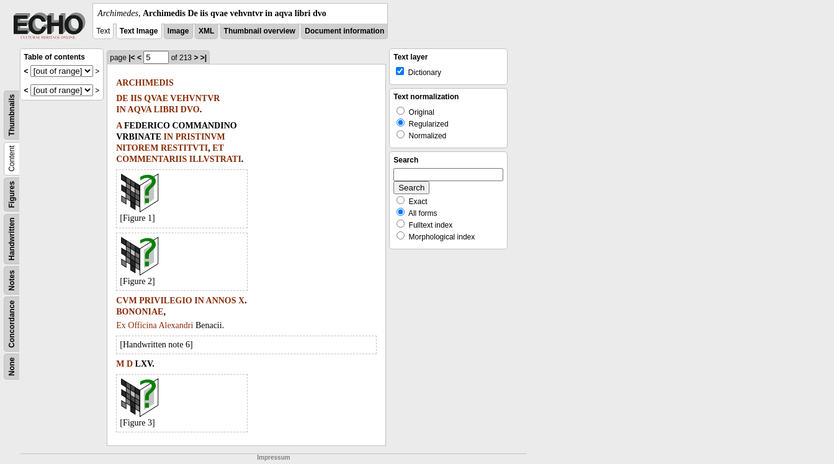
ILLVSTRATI (215, 159)
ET (218, 148)
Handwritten (11, 239)
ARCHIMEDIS (145, 82)
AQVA (140, 109)
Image (178, 31)
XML (206, 31)
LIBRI (166, 109)
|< (131, 57)
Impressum (273, 457)
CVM (126, 300)
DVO (190, 109)
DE (122, 98)
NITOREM (137, 148)
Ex (121, 325)
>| (203, 57)
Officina (142, 325)
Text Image (139, 31)
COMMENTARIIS (151, 159)
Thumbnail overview (259, 31)
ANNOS (221, 300)
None (11, 366)
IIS (136, 98)
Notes (11, 280)
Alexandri (175, 325)
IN (121, 109)
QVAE (156, 98)
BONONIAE (139, 311)
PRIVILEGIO (165, 300)
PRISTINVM (200, 136)
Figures (11, 194)
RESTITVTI (184, 148)
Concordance (11, 324)
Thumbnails (11, 115)
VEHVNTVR (195, 98)
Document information (344, 31)
